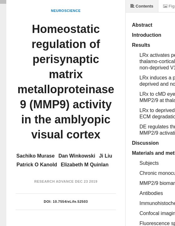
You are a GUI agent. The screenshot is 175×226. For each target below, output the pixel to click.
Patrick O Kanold (37, 164)
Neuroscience (66, 11)
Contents (141, 6)
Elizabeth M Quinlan (84, 164)
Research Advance (54, 181)
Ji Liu (105, 156)
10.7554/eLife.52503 (70, 201)
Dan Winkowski (76, 156)
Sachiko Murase (35, 156)
